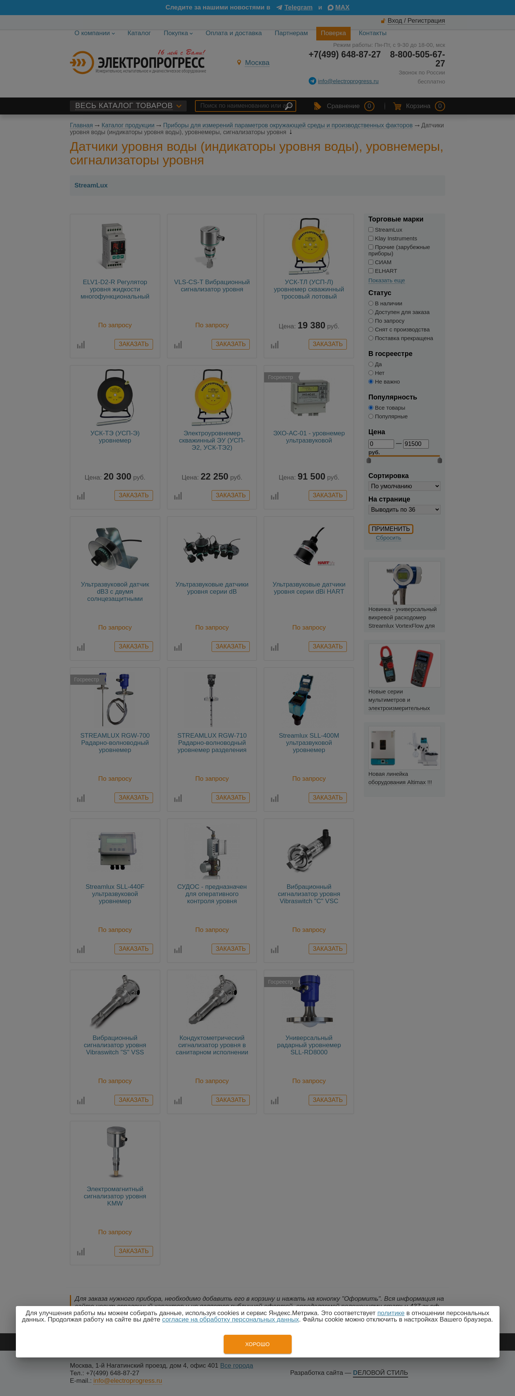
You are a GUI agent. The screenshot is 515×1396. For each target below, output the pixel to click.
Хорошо (257, 1344)
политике (391, 1313)
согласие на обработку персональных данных (230, 1319)
